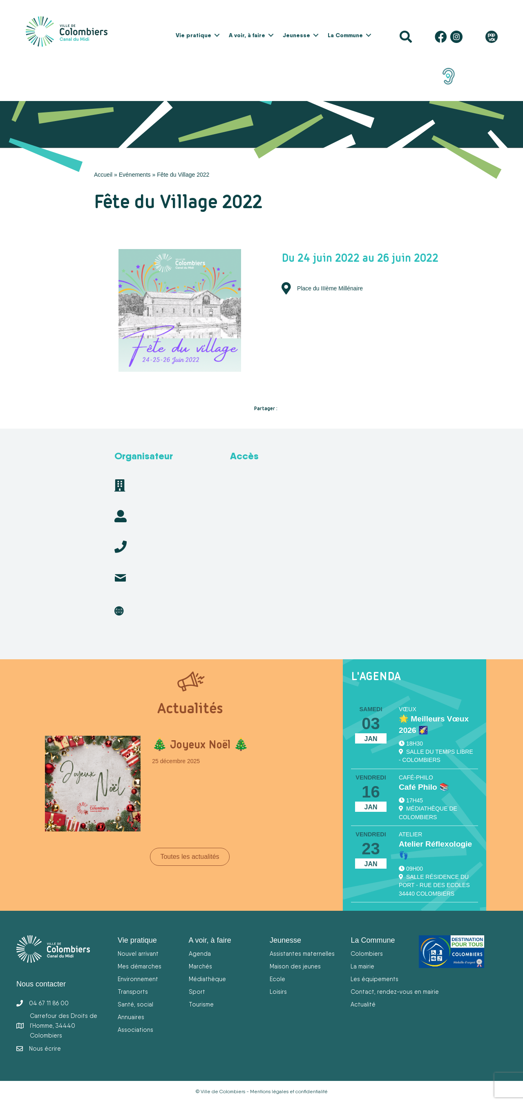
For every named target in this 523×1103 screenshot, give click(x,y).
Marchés (200, 966)
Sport (197, 991)
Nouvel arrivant (138, 953)
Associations (135, 1029)
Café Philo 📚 (424, 787)
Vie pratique (193, 35)
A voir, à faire (247, 35)
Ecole (277, 978)
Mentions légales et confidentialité (289, 1091)
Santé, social (135, 1004)
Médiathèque (207, 978)
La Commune (345, 35)
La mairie (362, 966)
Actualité (363, 1004)
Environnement (138, 978)
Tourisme (201, 1004)
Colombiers (367, 953)
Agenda (200, 953)
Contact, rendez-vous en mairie (395, 991)
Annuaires (131, 1016)
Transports (133, 991)
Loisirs (278, 991)
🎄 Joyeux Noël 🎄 (200, 744)
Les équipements (374, 978)
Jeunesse (296, 35)
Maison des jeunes (295, 966)
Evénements (135, 174)
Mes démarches (139, 966)
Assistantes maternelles (302, 953)
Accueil (103, 174)
